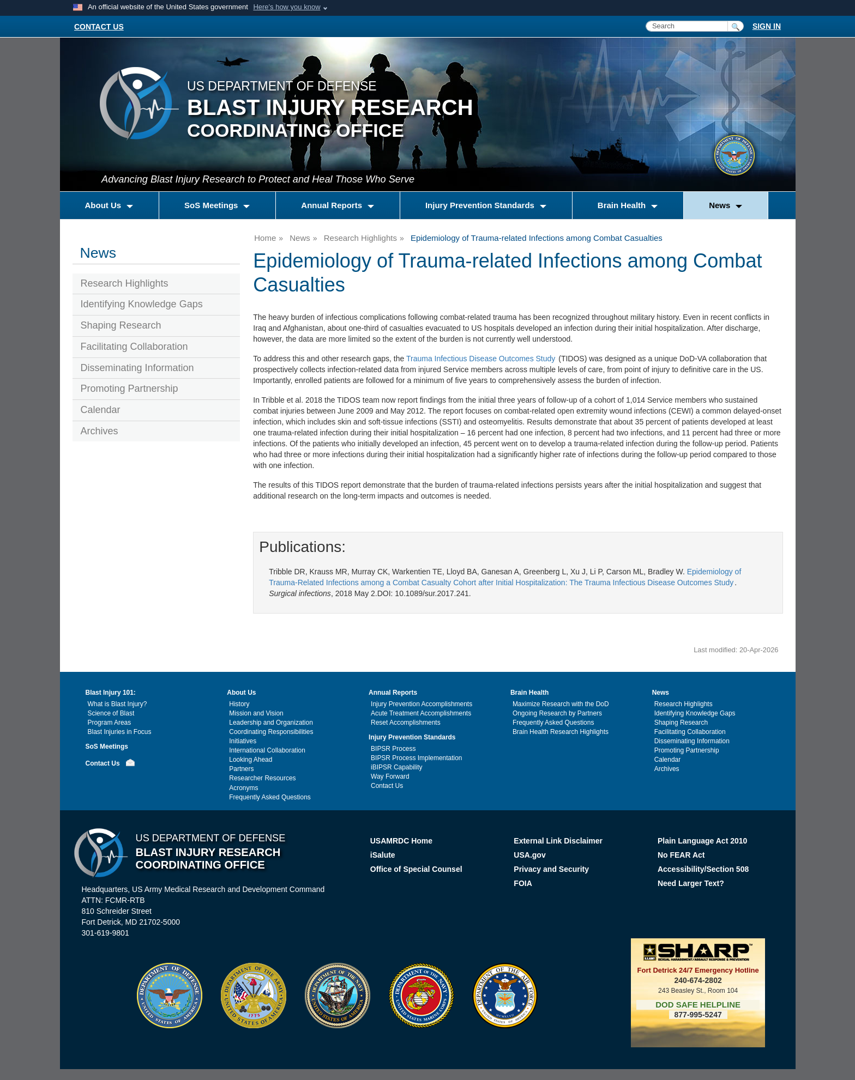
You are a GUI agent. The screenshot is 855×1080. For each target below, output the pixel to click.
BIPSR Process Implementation (416, 758)
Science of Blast (111, 713)
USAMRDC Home (401, 840)
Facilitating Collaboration (134, 346)
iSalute (382, 855)
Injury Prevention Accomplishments (421, 704)
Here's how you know (286, 7)
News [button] (720, 205)
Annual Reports (393, 692)
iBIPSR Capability (396, 767)
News (300, 237)
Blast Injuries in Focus (120, 732)
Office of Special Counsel (416, 869)
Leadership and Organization (271, 722)
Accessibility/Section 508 (703, 869)
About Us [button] (104, 205)
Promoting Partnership (129, 388)
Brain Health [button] (623, 205)
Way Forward (390, 776)
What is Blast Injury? (117, 704)
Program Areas (109, 722)
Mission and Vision (256, 713)
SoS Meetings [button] (212, 205)
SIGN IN (766, 26)
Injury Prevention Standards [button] (481, 205)
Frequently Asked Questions (270, 797)
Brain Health (529, 692)
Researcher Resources (262, 778)
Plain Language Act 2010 (702, 840)
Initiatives (242, 741)
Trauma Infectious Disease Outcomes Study (480, 358)
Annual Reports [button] (332, 205)
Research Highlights (124, 283)
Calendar (101, 409)
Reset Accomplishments (406, 722)
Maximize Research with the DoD (561, 704)
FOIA (524, 883)
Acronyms (243, 788)
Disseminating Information (137, 367)
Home (265, 237)
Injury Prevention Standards (412, 737)
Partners (241, 769)
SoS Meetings (107, 746)
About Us (241, 692)
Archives (99, 431)
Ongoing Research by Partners (557, 713)
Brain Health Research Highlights (561, 732)
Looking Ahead (250, 759)
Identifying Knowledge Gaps (142, 304)
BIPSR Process (393, 749)
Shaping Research (121, 325)
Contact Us (103, 763)
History (239, 704)
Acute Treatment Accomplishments (421, 713)
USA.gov (529, 855)
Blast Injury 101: (111, 692)
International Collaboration (267, 750)
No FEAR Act (681, 855)
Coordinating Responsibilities (271, 732)
